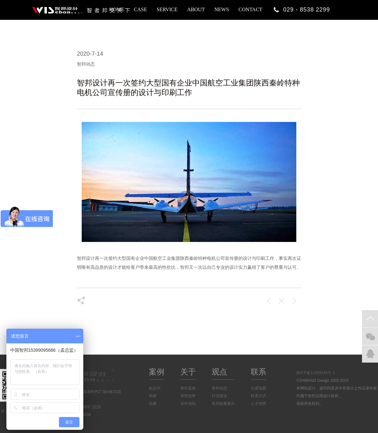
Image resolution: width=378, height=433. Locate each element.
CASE (140, 9)
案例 (156, 371)
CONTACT (250, 9)
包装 (153, 403)
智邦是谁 (188, 388)
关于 (188, 371)
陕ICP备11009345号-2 (315, 373)
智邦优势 (188, 396)
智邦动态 (219, 388)
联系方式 (258, 396)
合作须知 (188, 403)
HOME (116, 9)
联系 (258, 371)
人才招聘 (258, 403)
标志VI (154, 388)
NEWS (221, 9)
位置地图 (258, 388)
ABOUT (196, 9)
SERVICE (167, 9)
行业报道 (219, 396)
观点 (219, 371)
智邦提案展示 (223, 403)
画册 (153, 396)
